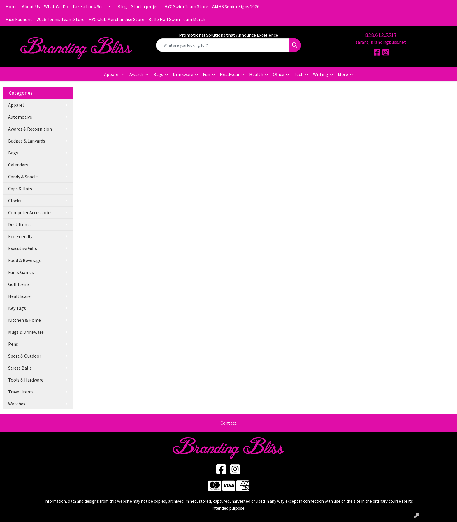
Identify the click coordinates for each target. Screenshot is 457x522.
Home (12, 6)
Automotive (20, 117)
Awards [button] (136, 74)
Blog (122, 6)
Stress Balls (20, 368)
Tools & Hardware (25, 380)
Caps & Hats (20, 188)
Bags (13, 153)
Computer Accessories (30, 212)
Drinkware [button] (183, 74)
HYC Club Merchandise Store (116, 19)
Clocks (14, 200)
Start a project (145, 6)
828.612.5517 (381, 34)
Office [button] (278, 74)
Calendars (18, 165)
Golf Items (19, 284)
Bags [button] (158, 74)
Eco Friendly (20, 236)
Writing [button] (320, 74)
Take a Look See (88, 6)
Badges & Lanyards (26, 141)
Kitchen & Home (24, 320)
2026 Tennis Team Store (61, 19)
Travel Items (21, 392)
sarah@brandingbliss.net (381, 42)
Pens (13, 344)
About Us (31, 6)
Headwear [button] (230, 74)
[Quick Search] (222, 45)
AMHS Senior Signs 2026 (235, 6)
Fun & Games (21, 272)
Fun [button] (206, 74)
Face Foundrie (19, 19)
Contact (228, 423)
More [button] (343, 74)
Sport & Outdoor (24, 356)
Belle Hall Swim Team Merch (176, 19)
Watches (16, 404)
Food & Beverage (24, 260)
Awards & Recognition (30, 129)
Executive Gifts (22, 248)
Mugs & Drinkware (26, 332)
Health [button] (256, 74)
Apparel (16, 105)
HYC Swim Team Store (186, 6)
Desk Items (19, 224)
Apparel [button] (112, 74)
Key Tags (17, 308)
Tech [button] (298, 74)
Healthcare (19, 296)
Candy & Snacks (23, 177)
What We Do (56, 6)
